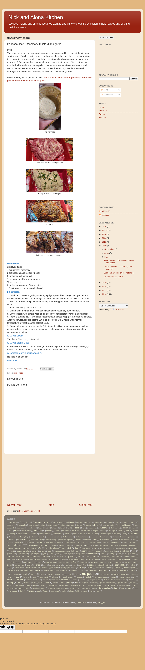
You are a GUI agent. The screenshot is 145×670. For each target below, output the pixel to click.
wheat (71, 591)
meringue (38, 562)
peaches (132, 565)
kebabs (95, 556)
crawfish (59, 542)
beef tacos (21, 528)
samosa (45, 580)
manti (104, 559)
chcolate (67, 534)
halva (51, 554)
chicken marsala (53, 537)
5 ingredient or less (41, 522)
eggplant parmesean (128, 545)
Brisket (57, 531)
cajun (120, 531)
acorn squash (59, 522)
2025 (104, 230)
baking (79, 525)
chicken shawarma (82, 537)
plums (133, 567)
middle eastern (50, 562)
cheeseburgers (106, 534)
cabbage (112, 531)
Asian (133, 522)
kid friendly (105, 556)
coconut (115, 540)
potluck (113, 570)
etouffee (33, 548)
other (51, 565)
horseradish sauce (13, 556)
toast (123, 588)
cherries (117, 534)
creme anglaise (70, 542)
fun (129, 548)
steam (28, 585)
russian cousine (124, 577)
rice (17, 577)
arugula (124, 522)
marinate (112, 559)
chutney (87, 540)
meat (136, 559)
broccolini (65, 531)
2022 (104, 242)
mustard (94, 562)
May (106, 257)
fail (40, 548)
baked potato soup (67, 525)
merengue (28, 562)
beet (39, 528)
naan (101, 562)
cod (134, 540)
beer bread (31, 528)
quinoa (33, 574)
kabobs (80, 556)
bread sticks (26, 531)
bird (69, 528)
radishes (50, 574)
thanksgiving (104, 588)
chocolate (21, 539)
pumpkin (17, 574)
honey (120, 554)
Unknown (106, 211)
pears (9, 568)
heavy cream (80, 554)
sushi (133, 585)
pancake (59, 565)
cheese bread (93, 534)
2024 (104, 234)
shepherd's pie (95, 580)
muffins (73, 562)
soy (77, 582)
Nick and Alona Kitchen (36, 17)
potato (81, 570)
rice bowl (26, 577)
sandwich (54, 580)
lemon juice (11, 559)
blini (84, 528)
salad (9, 580)
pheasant (54, 568)
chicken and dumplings (20, 537)
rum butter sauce (101, 577)
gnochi (42, 551)
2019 (104, 282)
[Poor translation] (10, 627)
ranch (58, 574)
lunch (82, 559)
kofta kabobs (116, 556)
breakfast (38, 530)
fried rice (102, 548)
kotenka (105, 215)
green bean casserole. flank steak (67, 551)
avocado (22, 525)
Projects (102, 114)
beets (46, 528)
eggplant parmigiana (14, 548)
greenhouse (124, 551)
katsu (88, 556)
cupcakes (115, 542)
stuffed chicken (110, 585)
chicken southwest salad (100, 537)
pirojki (81, 568)
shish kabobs (108, 580)
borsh (133, 528)
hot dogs (26, 556)
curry (124, 542)
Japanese (70, 557)
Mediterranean (15, 562)
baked (43, 525)
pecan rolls (19, 567)
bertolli (62, 528)
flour (76, 548)
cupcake (106, 542)
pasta (91, 565)
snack (55, 582)
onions (29, 565)
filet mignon (54, 548)
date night (132, 542)
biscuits (77, 528)
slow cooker (43, 582)
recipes (22, 373)
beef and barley (108, 525)
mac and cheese (93, 559)
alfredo (79, 522)
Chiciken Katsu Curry (113, 277)
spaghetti (85, 582)
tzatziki (31, 591)
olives (9, 565)
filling (63, 548)
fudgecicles (121, 548)
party (74, 565)
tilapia (116, 588)
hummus (35, 556)
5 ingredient (25, 522)
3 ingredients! (12, 522)
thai (94, 588)
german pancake (23, 551)
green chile (98, 551)
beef (96, 525)
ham (58, 554)
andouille (88, 522)
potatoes (102, 570)
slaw (34, 582)
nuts (133, 562)
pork (16, 373)
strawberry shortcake (78, 585)
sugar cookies (124, 585)
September (109, 249)
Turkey (22, 591)
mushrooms (84, 562)
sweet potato (24, 588)
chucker (78, 540)
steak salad (19, 585)
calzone (135, 531)
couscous (39, 542)
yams (98, 591)
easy (87, 545)
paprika (67, 565)
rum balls (88, 577)
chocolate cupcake (65, 540)
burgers (95, 531)
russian (113, 577)
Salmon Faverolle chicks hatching (119, 273)
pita (107, 568)
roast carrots (44, 577)
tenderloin (86, 588)
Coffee (9, 542)
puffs (8, 574)
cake (127, 531)
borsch (125, 528)
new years (109, 562)
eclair (95, 545)
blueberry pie (115, 528)
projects (132, 570)
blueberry (103, 528)
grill (133, 551)
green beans (86, 551)
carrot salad (22, 534)
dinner (44, 545)
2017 (104, 290)
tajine (78, 588)
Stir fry (42, 585)
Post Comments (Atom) (29, 511)
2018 (104, 286)
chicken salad (67, 537)
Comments (107, 95)
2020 (104, 246)
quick (25, 574)
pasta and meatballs (104, 565)
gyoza (44, 554)
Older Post (85, 504)
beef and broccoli (124, 525)
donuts (61, 545)
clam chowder (104, 540)
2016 (104, 294)
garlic (11, 551)
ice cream (45, 556)
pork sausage (48, 570)
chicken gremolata (38, 537)
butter (103, 531)
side (18, 583)
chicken (134, 533)
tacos (72, 588)
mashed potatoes (124, 559)
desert (9, 545)
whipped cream (81, 591)
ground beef (11, 554)
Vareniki (45, 591)
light (64, 559)
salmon (20, 580)
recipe (77, 574)
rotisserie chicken (67, 577)
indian (54, 556)
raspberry (67, 574)
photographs (65, 567)
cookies (18, 542)
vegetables (55, 591)
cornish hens (28, 542)
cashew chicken (45, 534)
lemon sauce (22, 559)
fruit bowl (111, 548)
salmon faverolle (33, 580)
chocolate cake (37, 540)
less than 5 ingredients (38, 559)
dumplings (78, 545)
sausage (64, 580)
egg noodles (104, 545)
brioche (49, 531)
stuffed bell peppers (95, 585)
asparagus (11, 525)
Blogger (101, 602)
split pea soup (122, 582)
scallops (75, 580)
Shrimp (10, 582)
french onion (86, 548)
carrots (33, 534)
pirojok (89, 568)
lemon (133, 556)
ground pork (35, 554)
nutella (127, 562)
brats (9, 531)
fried (94, 548)
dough (69, 545)
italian (61, 556)
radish (42, 574)
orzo (44, 565)
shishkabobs (120, 580)
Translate (117, 309)
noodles (119, 562)
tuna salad (13, 591)
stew (35, 585)
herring (102, 554)
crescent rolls (95, 542)
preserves (122, 570)
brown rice (75, 531)
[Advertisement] (49, 478)
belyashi (54, 528)
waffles (63, 591)
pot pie (73, 570)
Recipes (102, 117)
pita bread (116, 568)
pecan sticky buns (32, 567)
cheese (82, 534)
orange (37, 565)
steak (9, 585)
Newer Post (14, 504)
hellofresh (92, 554)
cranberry (49, 542)
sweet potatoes (38, 588)
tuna (136, 588)
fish (69, 548)
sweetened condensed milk (57, 588)
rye (134, 577)
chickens (10, 540)
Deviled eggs (33, 545)
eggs (26, 548)
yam (91, 591)
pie (74, 568)
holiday (111, 554)
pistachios (99, 567)
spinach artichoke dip (107, 582)
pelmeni (44, 567)
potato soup (91, 570)
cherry (125, 534)
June (106, 253)
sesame (83, 580)
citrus (95, 540)
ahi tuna (70, 522)
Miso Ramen (63, 562)
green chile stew (111, 551)
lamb (126, 557)
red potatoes (104, 574)
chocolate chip (51, 540)
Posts (104, 90)
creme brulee (83, 542)
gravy (50, 551)
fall (46, 548)
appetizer (108, 522)
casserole (57, 534)
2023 (104, 238)
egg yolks (114, 545)
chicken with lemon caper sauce (123, 537)
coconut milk (125, 540)
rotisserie (55, 577)
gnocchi (34, 551)
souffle (62, 582)
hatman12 (81, 602)
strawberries (53, 585)
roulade (79, 577)
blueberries (93, 528)
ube (38, 591)
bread (16, 531)
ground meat (23, 554)
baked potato (52, 525)
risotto (34, 577)
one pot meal (19, 565)
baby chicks (33, 525)
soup (69, 582)
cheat (75, 534)
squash (133, 582)
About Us (103, 110)
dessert (18, 545)
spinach (94, 582)
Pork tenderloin (61, 570)
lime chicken (73, 559)
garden (135, 548)
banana (88, 525)
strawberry (64, 585)
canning (12, 534)
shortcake (131, 580)
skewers (26, 582)
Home (50, 504)
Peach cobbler (119, 565)
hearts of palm (68, 554)
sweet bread (11, 588)
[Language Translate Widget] (113, 306)
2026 (104, 226)
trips (129, 588)
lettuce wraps (54, 559)
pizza (126, 568)
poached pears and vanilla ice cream (20, 570)
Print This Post (106, 37)
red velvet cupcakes (119, 574)
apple (117, 522)
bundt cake (86, 531)
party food (82, 565)
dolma (54, 545)
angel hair (98, 522)
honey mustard (130, 554)
